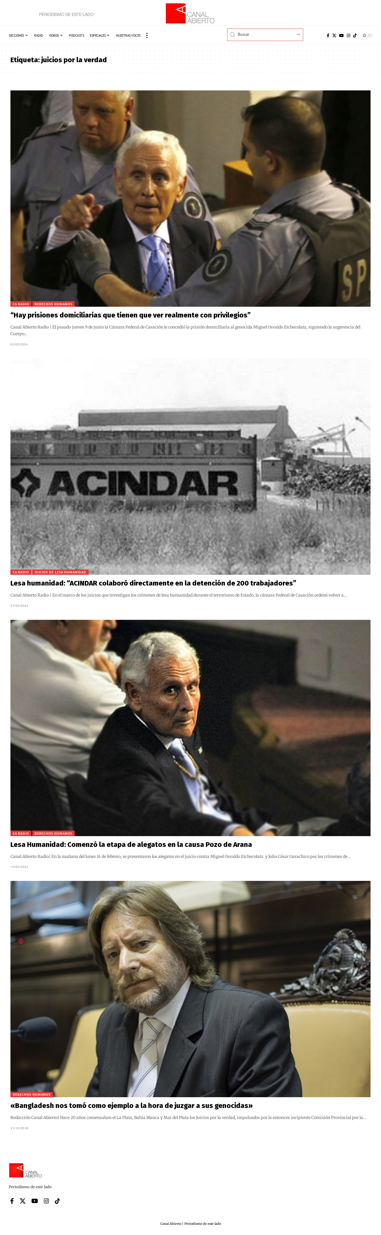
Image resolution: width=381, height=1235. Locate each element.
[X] (334, 35)
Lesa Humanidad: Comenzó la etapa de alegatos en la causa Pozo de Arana (131, 844)
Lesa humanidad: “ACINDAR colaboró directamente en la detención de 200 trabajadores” (153, 583)
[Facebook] (328, 35)
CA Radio (21, 304)
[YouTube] (341, 35)
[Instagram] (348, 35)
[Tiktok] (355, 35)
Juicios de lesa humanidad (60, 572)
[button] (146, 35)
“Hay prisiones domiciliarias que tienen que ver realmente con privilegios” (130, 315)
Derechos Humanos (53, 304)
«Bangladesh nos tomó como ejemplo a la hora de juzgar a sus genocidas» (131, 1106)
